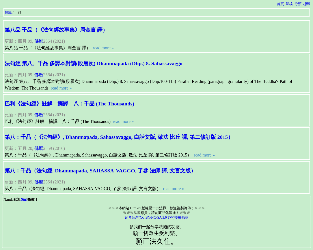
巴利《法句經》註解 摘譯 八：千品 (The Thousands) (69, 104)
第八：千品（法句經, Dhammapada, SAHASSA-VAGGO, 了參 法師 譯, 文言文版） (100, 171)
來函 (24, 199)
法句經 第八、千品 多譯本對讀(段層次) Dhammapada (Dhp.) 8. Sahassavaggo (94, 63)
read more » (103, 47)
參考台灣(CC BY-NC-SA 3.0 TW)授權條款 (156, 217)
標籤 (306, 4)
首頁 (280, 4)
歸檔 (289, 4)
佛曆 (38, 41)
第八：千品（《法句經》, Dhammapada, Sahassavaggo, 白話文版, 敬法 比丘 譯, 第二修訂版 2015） (119, 137)
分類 (298, 4)
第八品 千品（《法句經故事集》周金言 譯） (56, 30)
